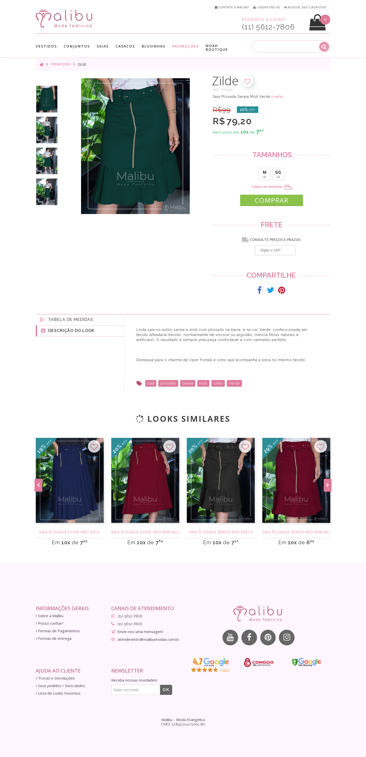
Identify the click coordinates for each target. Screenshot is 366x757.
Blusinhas (153, 46)
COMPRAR (271, 200)
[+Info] (277, 97)
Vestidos (46, 46)
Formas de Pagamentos (58, 630)
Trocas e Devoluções (55, 678)
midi (203, 383)
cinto (218, 383)
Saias (103, 46)
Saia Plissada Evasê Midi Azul (69, 532)
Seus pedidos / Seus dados (60, 685)
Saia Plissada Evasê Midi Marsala (145, 532)
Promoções (185, 46)
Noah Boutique (217, 47)
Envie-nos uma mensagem (140, 631)
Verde (234, 383)
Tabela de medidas (66, 319)
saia (150, 383)
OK (166, 690)
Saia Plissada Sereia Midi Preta (221, 532)
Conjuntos (77, 46)
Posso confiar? (50, 623)
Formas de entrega (53, 638)
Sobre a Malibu (49, 615)
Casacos (125, 46)
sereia (187, 383)
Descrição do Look (67, 330)
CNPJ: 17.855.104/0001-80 (183, 724)
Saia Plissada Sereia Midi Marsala (296, 532)
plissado (168, 383)
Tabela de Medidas (271, 187)
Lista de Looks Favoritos (58, 693)
